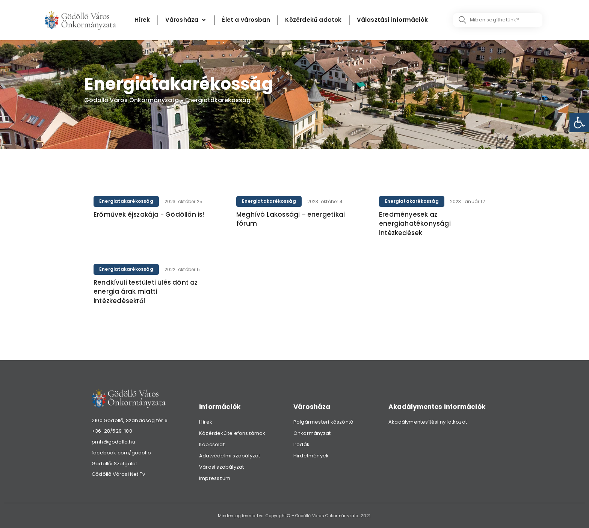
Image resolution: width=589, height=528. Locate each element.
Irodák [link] (301, 444)
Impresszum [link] (214, 478)
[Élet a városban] (246, 20)
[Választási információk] (392, 20)
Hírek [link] (205, 421)
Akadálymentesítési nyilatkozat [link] (427, 421)
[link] (579, 122)
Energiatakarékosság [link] (126, 201)
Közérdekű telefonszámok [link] (232, 433)
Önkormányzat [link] (312, 433)
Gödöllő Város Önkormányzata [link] (131, 100)
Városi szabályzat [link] (221, 467)
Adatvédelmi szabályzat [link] (229, 455)
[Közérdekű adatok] (313, 20)
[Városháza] (186, 20)
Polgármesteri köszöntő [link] (323, 421)
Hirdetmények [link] (311, 455)
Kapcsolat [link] (212, 444)
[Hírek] (142, 20)
